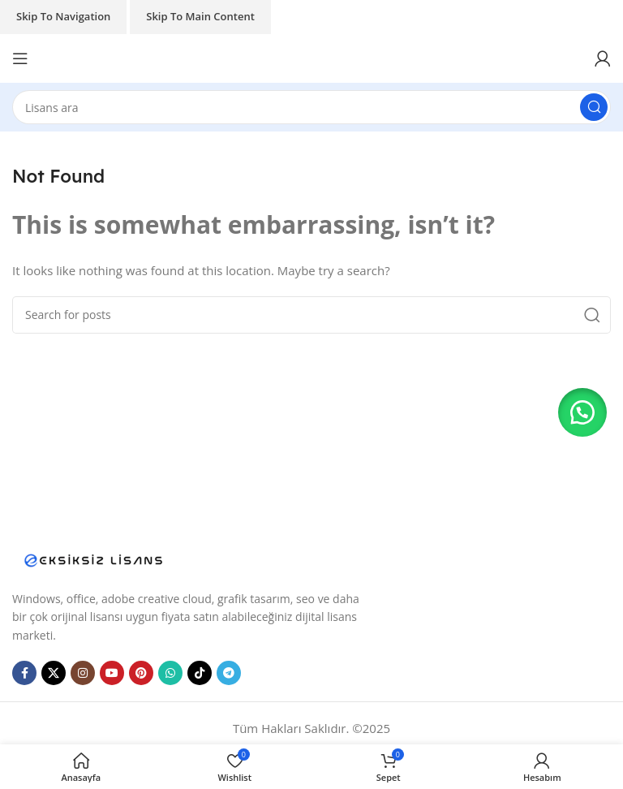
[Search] (311, 107)
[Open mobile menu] (20, 58)
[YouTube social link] (112, 673)
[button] (582, 412)
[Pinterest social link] (141, 673)
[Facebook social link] (24, 673)
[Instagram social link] (83, 673)
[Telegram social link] (229, 673)
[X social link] (53, 673)
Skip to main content (200, 16)
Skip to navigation (63, 16)
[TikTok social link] (199, 673)
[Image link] (93, 558)
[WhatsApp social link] (170, 673)
